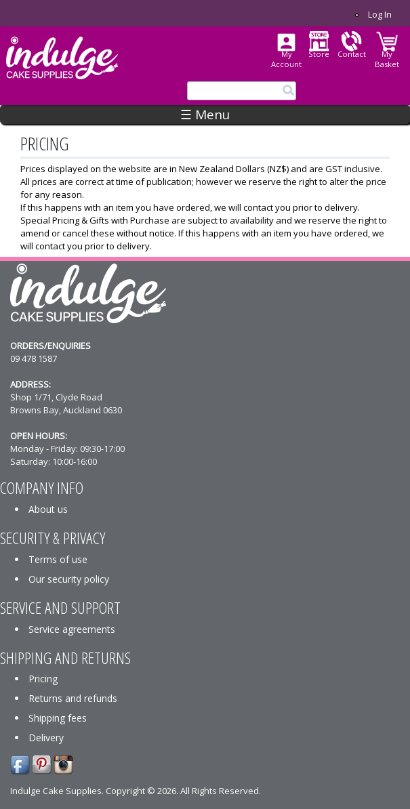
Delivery (46, 737)
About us (48, 509)
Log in (380, 14)
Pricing (43, 678)
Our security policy (68, 579)
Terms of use (57, 559)
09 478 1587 (33, 358)
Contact (351, 54)
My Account (286, 59)
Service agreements (71, 629)
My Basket (387, 59)
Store (318, 54)
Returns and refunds (72, 698)
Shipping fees (57, 717)
